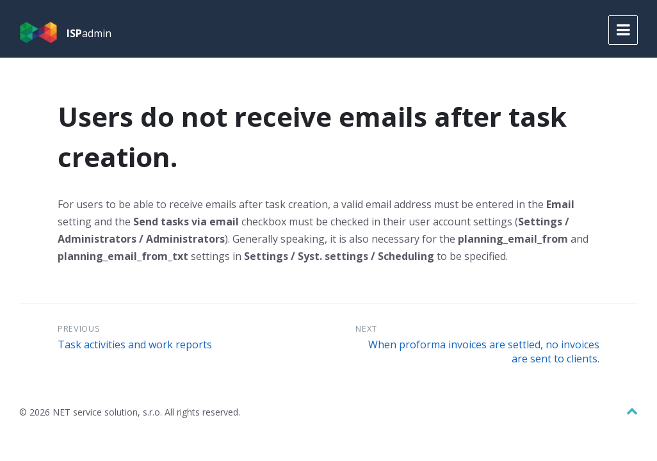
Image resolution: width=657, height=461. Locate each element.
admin (89, 33)
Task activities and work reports (135, 344)
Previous (79, 328)
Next (366, 328)
